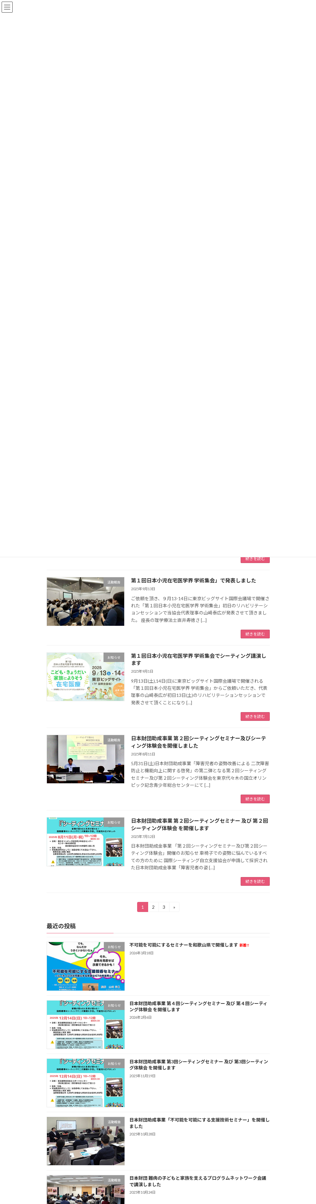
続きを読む (255, 558)
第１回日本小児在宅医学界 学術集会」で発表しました (193, 580)
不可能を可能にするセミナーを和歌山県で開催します (189, 945)
